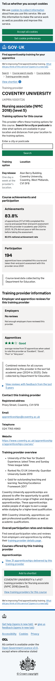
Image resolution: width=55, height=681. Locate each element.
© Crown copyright (27, 673)
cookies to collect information (27, 10)
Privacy (35, 633)
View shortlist (11, 81)
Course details (43, 73)
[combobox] (27, 146)
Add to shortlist (27, 573)
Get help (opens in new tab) (18, 624)
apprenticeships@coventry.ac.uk (21, 416)
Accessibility (9, 633)
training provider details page (25, 540)
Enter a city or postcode (15, 141)
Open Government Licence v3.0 (20, 647)
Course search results (22, 73)
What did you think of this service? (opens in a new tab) (26, 65)
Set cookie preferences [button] (27, 38)
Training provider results (17, 76)
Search (5, 73)
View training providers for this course (25, 592)
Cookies (23, 633)
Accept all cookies (27, 31)
